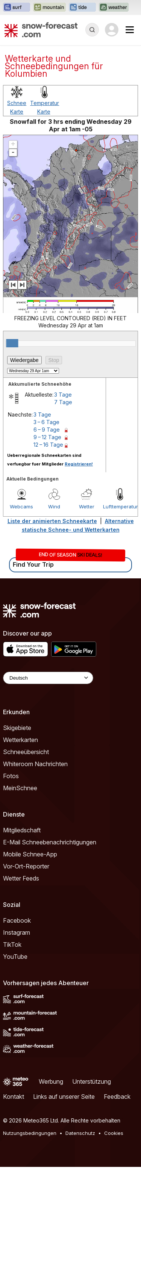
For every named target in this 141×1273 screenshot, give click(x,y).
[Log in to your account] (111, 30)
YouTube (15, 1062)
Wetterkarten (20, 846)
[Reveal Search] (92, 30)
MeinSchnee (20, 894)
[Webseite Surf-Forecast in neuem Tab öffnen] (16, 7)
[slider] (12, 449)
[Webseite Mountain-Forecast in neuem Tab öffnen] (49, 7)
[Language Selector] (48, 784)
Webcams (21, 613)
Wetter (86, 613)
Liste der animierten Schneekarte (52, 627)
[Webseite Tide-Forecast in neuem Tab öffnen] (82, 7)
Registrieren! (79, 570)
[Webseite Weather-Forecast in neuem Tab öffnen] (114, 7)
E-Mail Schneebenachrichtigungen (49, 948)
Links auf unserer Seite (64, 1202)
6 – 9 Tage (46, 535)
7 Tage (63, 508)
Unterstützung (91, 1187)
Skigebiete (17, 834)
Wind (54, 613)
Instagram (16, 1038)
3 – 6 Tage (46, 528)
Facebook (17, 1026)
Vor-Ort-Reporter (26, 972)
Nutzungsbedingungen (29, 1239)
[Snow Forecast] (41, 29)
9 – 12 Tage (47, 543)
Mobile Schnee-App (30, 960)
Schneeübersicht (26, 858)
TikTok (12, 1050)
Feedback (117, 1202)
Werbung (51, 1187)
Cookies (113, 1239)
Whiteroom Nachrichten (35, 870)
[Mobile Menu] (129, 30)
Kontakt (13, 1202)
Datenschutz (80, 1239)
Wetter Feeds (21, 984)
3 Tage (63, 500)
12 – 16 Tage (48, 551)
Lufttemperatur (119, 613)
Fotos (11, 882)
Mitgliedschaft (22, 936)
